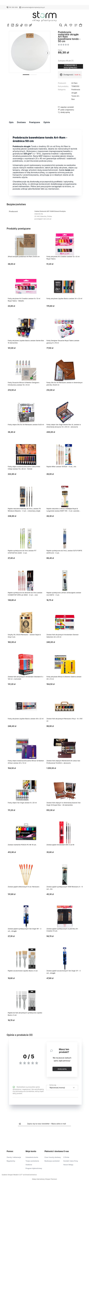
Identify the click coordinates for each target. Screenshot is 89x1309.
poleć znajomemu (67, 110)
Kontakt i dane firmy (70, 1161)
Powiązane (34, 122)
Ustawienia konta (32, 1157)
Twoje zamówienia (32, 1161)
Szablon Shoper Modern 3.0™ (12, 1175)
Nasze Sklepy (68, 1165)
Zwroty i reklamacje (14, 1157)
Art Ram (74, 83)
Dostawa (21, 122)
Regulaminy (11, 1161)
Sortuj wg (52, 1084)
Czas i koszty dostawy (52, 1157)
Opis (11, 122)
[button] (26, 97)
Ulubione (29, 1165)
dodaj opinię (62, 1069)
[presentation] (47, 64)
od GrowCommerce (29, 1175)
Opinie (47, 122)
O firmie (66, 1157)
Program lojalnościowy (34, 1168)
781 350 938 (13, 7)
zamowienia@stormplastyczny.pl (33, 7)
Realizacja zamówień (52, 1161)
